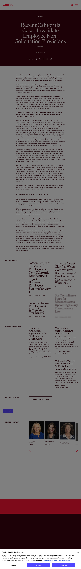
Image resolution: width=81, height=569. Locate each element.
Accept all (64, 565)
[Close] (78, 553)
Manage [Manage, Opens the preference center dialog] (13, 565)
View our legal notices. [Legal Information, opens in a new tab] (64, 561)
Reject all (38, 565)
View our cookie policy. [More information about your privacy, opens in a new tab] (50, 561)
